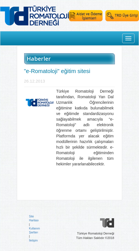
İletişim (33, 240)
